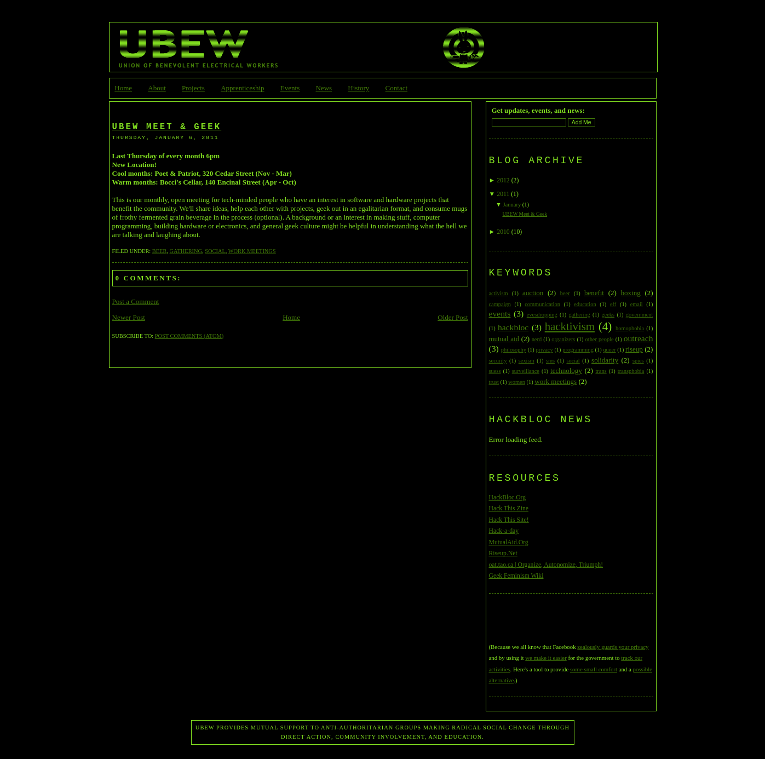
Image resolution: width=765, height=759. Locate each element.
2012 (503, 180)
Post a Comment (135, 301)
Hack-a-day (504, 530)
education (585, 304)
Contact (396, 88)
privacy (544, 350)
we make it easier (545, 657)
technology (566, 370)
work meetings (252, 251)
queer (609, 350)
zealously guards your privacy (612, 646)
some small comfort (593, 669)
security (498, 361)
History (358, 88)
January (512, 205)
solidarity (604, 360)
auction (532, 293)
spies (638, 361)
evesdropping (542, 315)
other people (599, 339)
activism (498, 293)
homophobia (630, 328)
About (157, 88)
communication (542, 304)
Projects (193, 88)
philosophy (513, 350)
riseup (634, 349)
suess (495, 371)
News (323, 88)
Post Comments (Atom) (189, 336)
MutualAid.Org (508, 542)
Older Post (453, 317)
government (639, 315)
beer (159, 251)
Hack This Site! (509, 520)
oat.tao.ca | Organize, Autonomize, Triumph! (546, 564)
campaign (500, 304)
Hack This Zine (509, 508)
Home (123, 88)
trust (494, 382)
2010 (503, 231)
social (215, 251)
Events (290, 88)
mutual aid (504, 339)
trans (600, 371)
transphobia (631, 371)
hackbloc (513, 327)
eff (613, 304)
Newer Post (128, 317)
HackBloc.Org (507, 497)
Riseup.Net (503, 553)
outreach (638, 338)
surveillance (525, 371)
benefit (594, 293)
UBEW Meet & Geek (167, 127)
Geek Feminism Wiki (516, 575)
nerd (537, 339)
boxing (631, 293)
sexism (526, 361)
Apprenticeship (242, 88)
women (516, 382)
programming (578, 350)
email (636, 304)
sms (550, 361)
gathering (186, 251)
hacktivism (570, 326)
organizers (563, 339)
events (500, 313)
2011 (503, 194)
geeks (607, 315)
